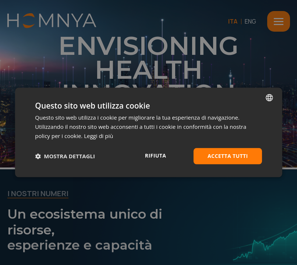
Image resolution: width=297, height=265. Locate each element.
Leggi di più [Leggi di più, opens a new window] (98, 135)
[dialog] (148, 132)
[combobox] (269, 97)
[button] (65, 156)
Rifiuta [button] (155, 155)
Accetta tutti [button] (228, 155)
